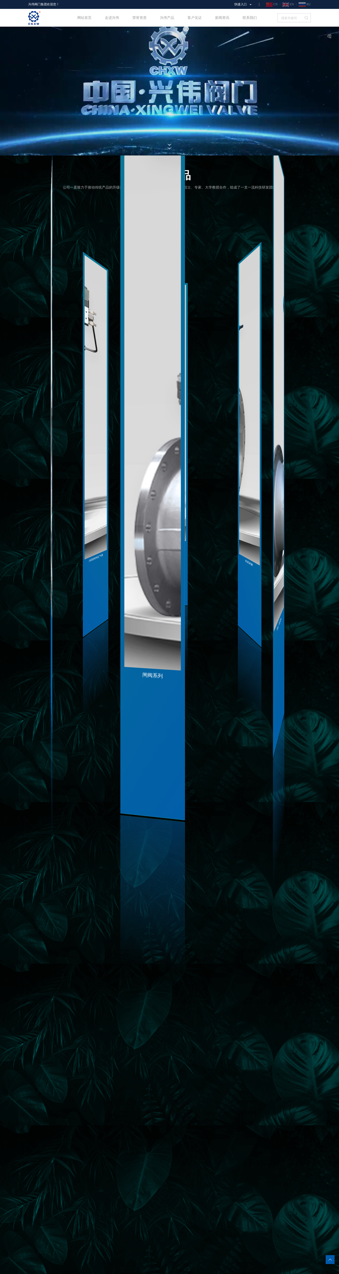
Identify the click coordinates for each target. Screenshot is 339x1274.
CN (272, 4)
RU (305, 4)
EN (288, 4)
